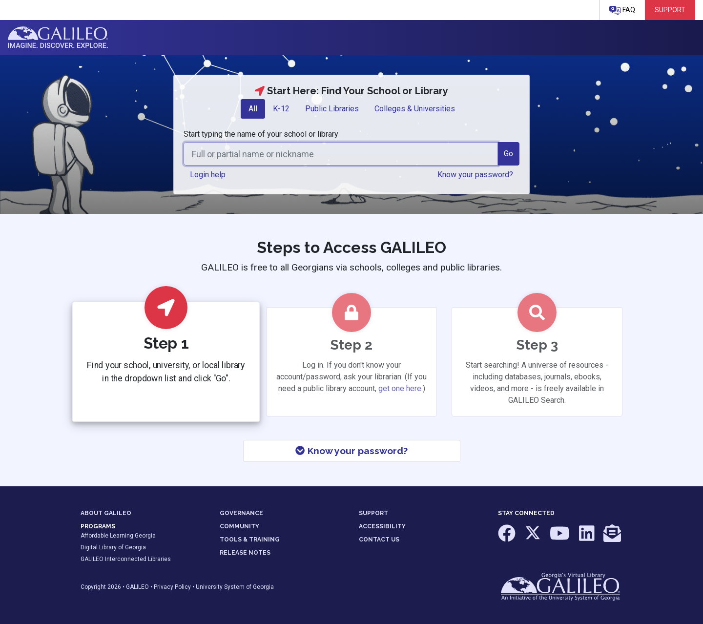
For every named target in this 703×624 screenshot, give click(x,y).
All (252, 108)
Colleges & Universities (414, 108)
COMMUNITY (239, 526)
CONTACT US (379, 539)
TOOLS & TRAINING (250, 539)
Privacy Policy (172, 586)
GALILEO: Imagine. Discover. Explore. (58, 37)
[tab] (253, 109)
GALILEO (137, 586)
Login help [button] (208, 174)
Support (670, 10)
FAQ (622, 10)
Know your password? (351, 450)
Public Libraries (332, 108)
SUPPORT (373, 513)
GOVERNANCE (241, 513)
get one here (399, 388)
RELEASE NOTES (245, 552)
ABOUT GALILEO (106, 513)
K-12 (281, 108)
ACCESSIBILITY (382, 526)
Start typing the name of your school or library (261, 134)
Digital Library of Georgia (113, 547)
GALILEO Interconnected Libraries (126, 559)
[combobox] (341, 154)
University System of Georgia (235, 586)
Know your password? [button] (475, 174)
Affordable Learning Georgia (118, 535)
